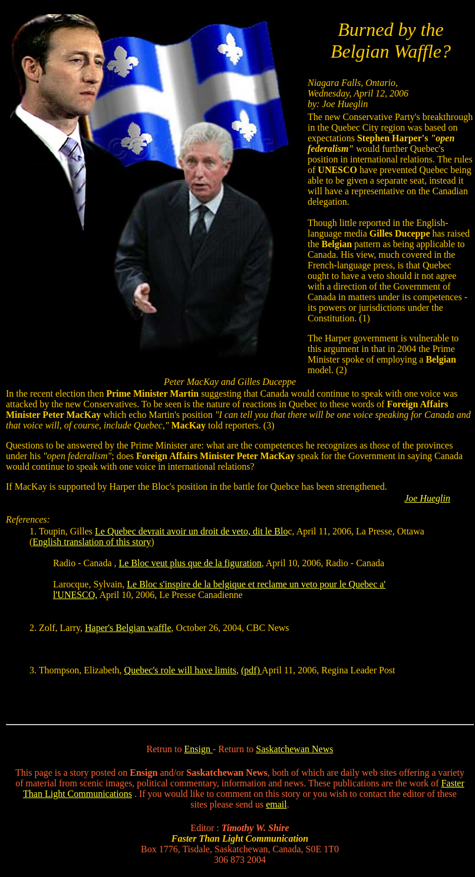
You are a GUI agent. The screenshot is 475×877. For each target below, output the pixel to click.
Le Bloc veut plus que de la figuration (190, 563)
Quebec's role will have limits (180, 670)
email (276, 804)
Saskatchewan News (294, 749)
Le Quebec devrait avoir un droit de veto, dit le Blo (191, 531)
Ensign (198, 749)
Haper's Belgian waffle (128, 628)
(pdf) (251, 670)
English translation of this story (91, 542)
